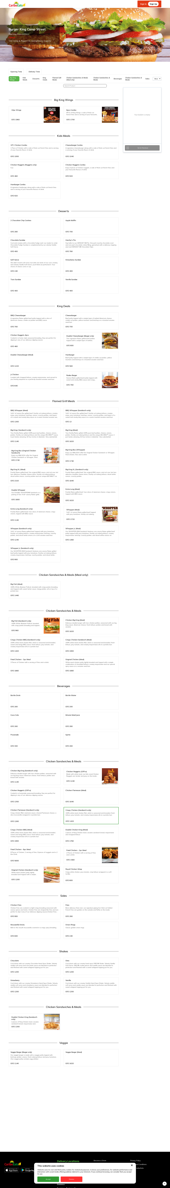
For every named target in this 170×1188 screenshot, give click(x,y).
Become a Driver (100, 1084)
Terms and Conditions (138, 1088)
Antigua (60, 1093)
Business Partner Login (102, 1092)
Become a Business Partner (104, 1088)
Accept (48, 1179)
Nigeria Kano (62, 1134)
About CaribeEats (137, 1092)
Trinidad (60, 1153)
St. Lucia (60, 1146)
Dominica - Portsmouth (66, 1112)
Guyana (60, 1119)
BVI (58, 1096)
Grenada (60, 1115)
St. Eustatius (62, 1138)
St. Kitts (60, 1142)
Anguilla (60, 1089)
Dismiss (71, 1179)
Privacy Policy (135, 1084)
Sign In (143, 4)
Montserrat (61, 1127)
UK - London (62, 1161)
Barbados (61, 1100)
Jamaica (60, 1123)
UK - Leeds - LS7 (63, 1157)
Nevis (59, 1130)
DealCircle (61, 1104)
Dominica (61, 1108)
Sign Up (153, 4)
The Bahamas (62, 1149)
